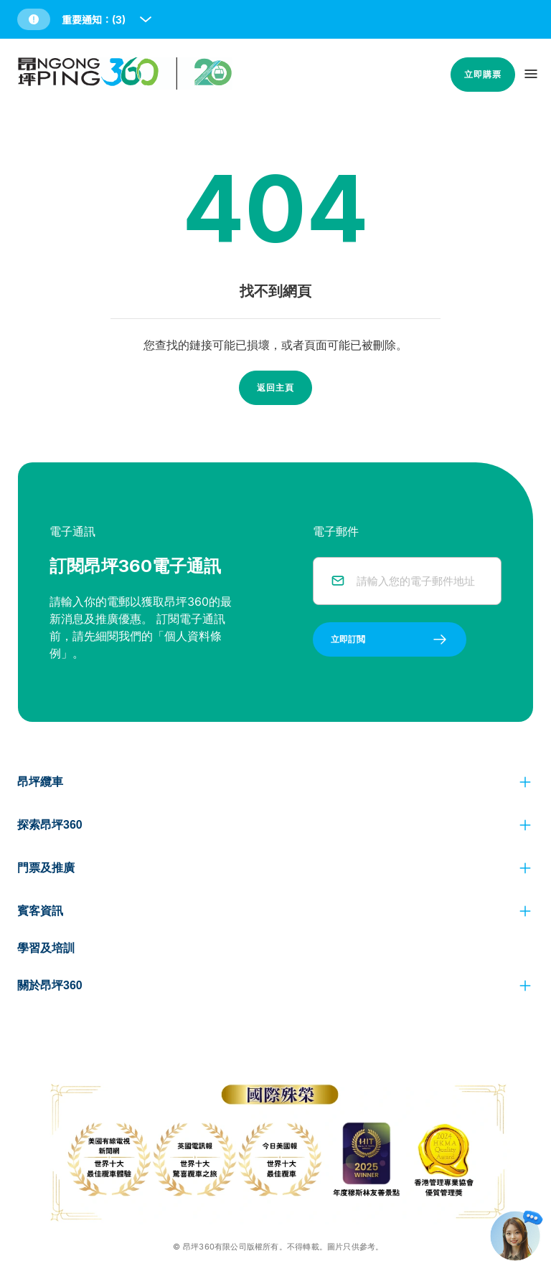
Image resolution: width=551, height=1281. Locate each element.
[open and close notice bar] (145, 19)
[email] (420, 581)
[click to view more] (525, 782)
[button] (85, 19)
